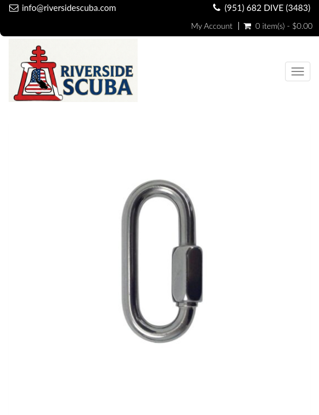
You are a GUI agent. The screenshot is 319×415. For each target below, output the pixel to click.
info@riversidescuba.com (69, 7)
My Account (211, 26)
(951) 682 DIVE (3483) (267, 7)
